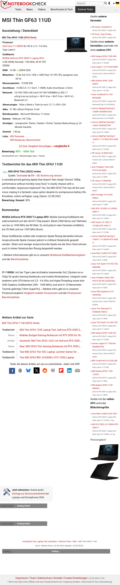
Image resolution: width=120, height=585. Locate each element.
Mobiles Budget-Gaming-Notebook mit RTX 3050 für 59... (51, 335)
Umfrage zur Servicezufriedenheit (28, 493)
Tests (18, 9)
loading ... (7, 551)
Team (33, 578)
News (29, 9)
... (116, 9)
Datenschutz (45, 578)
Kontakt (58, 578)
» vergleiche (61, 146)
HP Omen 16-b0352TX (102, 27)
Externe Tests (85, 9)
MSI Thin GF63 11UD (13, 323)
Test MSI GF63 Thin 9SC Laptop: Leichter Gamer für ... (49, 351)
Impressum (21, 578)
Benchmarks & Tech (62, 9)
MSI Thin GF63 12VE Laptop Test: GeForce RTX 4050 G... (51, 329)
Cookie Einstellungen (76, 578)
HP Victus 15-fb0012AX (102, 153)
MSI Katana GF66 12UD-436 (104, 56)
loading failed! (7, 506)
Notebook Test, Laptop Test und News (40, 541)
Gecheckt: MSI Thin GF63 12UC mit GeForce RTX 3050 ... (51, 340)
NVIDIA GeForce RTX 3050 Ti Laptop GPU (23, 58)
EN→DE (35, 175)
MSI (74, 541)
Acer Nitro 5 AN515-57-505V (104, 253)
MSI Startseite (17, 136)
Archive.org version (51, 175)
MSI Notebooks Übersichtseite (25, 140)
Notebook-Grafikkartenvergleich (67, 255)
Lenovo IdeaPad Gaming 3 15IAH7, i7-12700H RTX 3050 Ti (105, 139)
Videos (41, 9)
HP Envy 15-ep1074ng (101, 34)
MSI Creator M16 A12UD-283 (104, 360)
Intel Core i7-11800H (12, 46)
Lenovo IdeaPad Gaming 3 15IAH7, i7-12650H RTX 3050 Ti (105, 239)
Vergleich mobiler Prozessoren (41, 293)
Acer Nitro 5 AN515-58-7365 (104, 413)
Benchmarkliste (19, 259)
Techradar (22, 175)
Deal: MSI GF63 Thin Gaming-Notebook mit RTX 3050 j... (51, 346)
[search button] (105, 3)
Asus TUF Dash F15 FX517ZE (105, 322)
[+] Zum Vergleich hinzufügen (35, 146)
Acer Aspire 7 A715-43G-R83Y (105, 67)
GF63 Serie (29, 37)
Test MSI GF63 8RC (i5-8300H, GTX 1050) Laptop (47, 357)
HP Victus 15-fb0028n (101, 181)
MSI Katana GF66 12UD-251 (104, 333)
